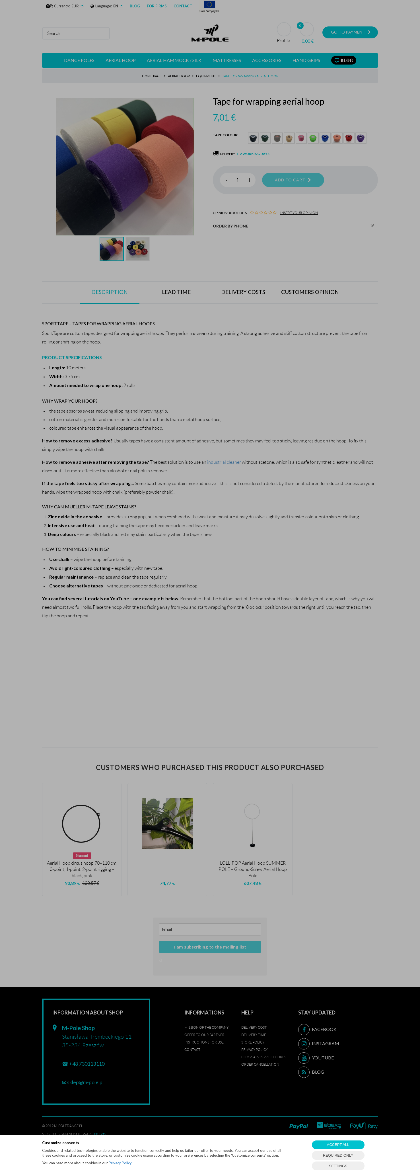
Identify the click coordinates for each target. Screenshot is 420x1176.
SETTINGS (338, 1166)
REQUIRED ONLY (338, 1155)
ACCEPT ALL (338, 1144)
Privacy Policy (120, 1163)
